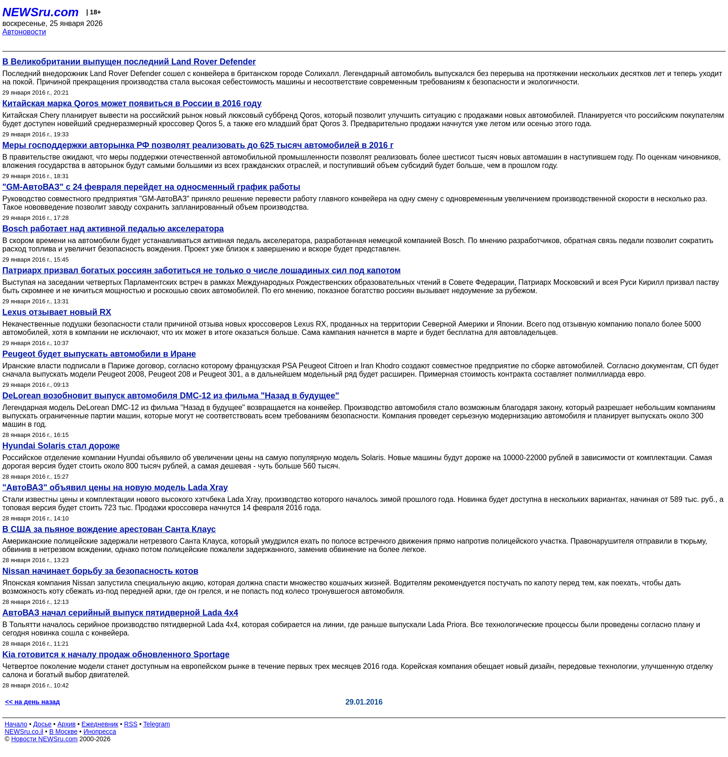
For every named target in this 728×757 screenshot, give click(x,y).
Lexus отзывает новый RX (56, 312)
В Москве (63, 731)
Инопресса (100, 731)
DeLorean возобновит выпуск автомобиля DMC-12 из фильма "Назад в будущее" (170, 395)
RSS (130, 724)
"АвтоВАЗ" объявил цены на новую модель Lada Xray (115, 487)
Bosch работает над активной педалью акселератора (113, 228)
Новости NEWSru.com (44, 739)
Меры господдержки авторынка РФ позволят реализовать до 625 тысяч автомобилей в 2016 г (198, 145)
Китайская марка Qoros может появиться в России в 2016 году (132, 103)
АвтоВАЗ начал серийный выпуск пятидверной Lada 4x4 (120, 612)
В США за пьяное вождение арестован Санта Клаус (109, 529)
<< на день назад (32, 702)
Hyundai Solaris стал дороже (61, 445)
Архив (67, 724)
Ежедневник (100, 724)
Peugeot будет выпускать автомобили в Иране (99, 354)
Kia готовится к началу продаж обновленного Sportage (116, 654)
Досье (42, 724)
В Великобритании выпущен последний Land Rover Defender (129, 61)
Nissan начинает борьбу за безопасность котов (100, 571)
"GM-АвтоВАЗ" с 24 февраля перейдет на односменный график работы (151, 187)
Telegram (156, 724)
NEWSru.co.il (24, 731)
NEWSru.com (40, 12)
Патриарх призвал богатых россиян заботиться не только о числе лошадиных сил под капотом (201, 270)
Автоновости (24, 32)
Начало (16, 724)
